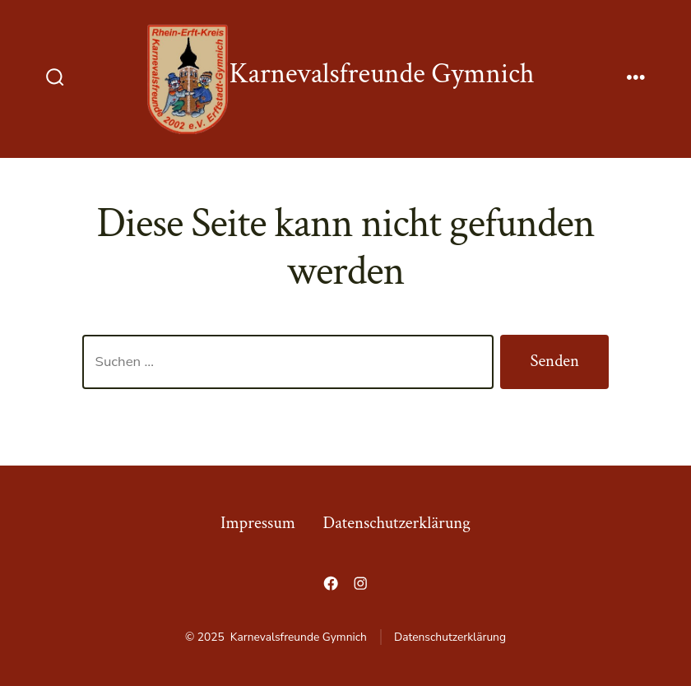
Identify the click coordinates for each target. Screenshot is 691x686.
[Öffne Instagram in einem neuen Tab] (360, 583)
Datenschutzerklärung (397, 523)
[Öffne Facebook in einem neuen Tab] (331, 583)
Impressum (257, 523)
